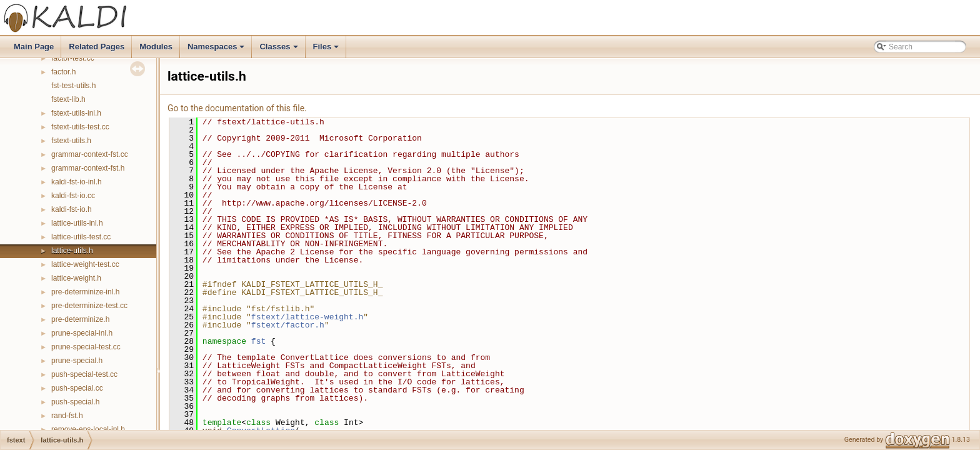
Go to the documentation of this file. (237, 108)
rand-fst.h (67, 415)
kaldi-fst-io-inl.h (76, 182)
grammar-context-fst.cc (89, 154)
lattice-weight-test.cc (85, 264)
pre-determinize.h (80, 319)
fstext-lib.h (68, 99)
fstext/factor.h (287, 325)
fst (258, 341)
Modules (155, 46)
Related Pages (96, 46)
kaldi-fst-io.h (71, 209)
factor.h (63, 72)
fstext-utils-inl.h (76, 113)
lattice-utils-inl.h (77, 223)
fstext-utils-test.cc (80, 126)
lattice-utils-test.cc (81, 236)
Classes (279, 50)
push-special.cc (77, 388)
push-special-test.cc (84, 374)
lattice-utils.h (72, 250)
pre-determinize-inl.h (85, 292)
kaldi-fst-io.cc (73, 195)
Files (327, 50)
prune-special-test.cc (86, 346)
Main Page (34, 46)
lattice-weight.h (76, 278)
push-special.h (75, 402)
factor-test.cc (72, 58)
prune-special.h (76, 360)
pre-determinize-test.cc (89, 305)
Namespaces (217, 50)
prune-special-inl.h (81, 333)
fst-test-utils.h (73, 85)
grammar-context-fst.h (87, 168)
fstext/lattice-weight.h (307, 316)
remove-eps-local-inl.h (88, 429)
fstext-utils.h (71, 140)
